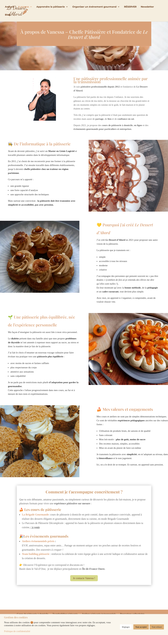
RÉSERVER (130, 7)
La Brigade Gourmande (35, 514)
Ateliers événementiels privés (38, 541)
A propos (23, 7)
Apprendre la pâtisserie (50, 7)
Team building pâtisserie (35, 554)
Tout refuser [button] (157, 627)
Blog (7, 15)
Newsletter (147, 7)
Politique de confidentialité (17, 631)
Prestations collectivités (132, 614)
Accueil (9, 7)
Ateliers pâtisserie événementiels (99, 614)
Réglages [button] (126, 627)
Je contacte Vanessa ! (84, 578)
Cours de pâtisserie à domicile (32, 614)
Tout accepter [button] (141, 627)
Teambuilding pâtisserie (65, 614)
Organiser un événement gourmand (94, 7)
